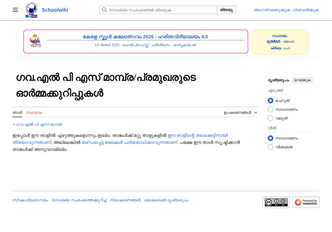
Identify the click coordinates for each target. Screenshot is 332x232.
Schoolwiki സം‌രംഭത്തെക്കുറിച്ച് (79, 200)
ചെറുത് (282, 100)
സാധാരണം (286, 109)
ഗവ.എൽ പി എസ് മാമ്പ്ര (39, 124)
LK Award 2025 (107, 45)
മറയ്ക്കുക (302, 80)
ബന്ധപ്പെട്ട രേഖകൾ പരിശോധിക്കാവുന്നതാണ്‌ (129, 142)
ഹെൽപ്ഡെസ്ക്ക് (135, 45)
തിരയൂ (226, 10)
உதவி (286, 48)
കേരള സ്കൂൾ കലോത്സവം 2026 (118, 36)
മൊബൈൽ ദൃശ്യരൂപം (166, 200)
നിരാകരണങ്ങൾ (125, 200)
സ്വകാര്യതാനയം (30, 200)
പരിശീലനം (160, 45)
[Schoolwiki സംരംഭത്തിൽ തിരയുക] (158, 10)
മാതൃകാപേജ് (185, 45)
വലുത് (281, 118)
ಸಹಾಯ (289, 42)
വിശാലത (284, 147)
